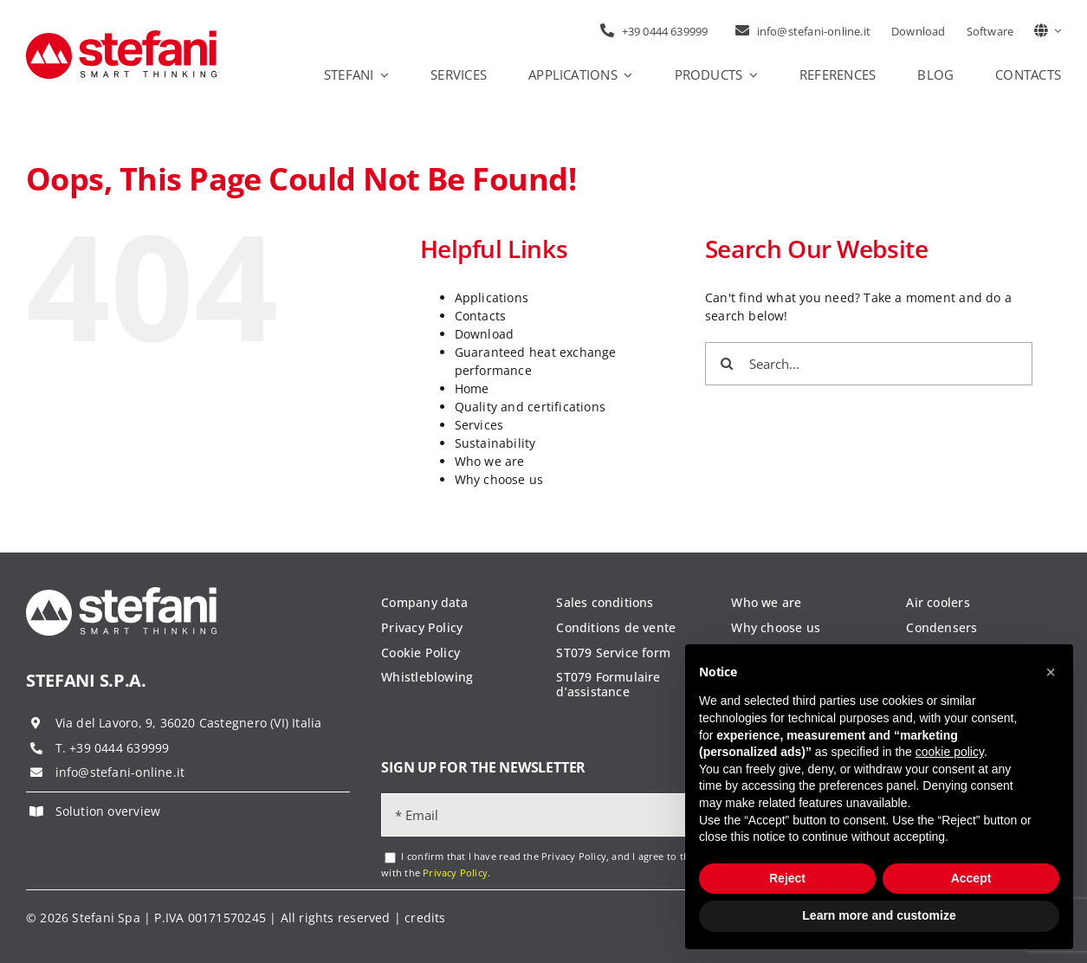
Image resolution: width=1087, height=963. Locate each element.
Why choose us (499, 479)
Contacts (481, 315)
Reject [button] (787, 878)
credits (424, 917)
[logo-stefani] (121, 36)
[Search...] (868, 363)
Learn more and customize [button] (878, 915)
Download (484, 334)
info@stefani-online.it (120, 772)
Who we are (490, 461)
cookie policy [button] (950, 752)
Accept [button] (971, 878)
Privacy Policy (455, 872)
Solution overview (108, 811)
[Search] (726, 363)
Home (472, 388)
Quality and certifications (530, 406)
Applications (492, 297)
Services (479, 425)
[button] (1050, 672)
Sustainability (495, 443)
